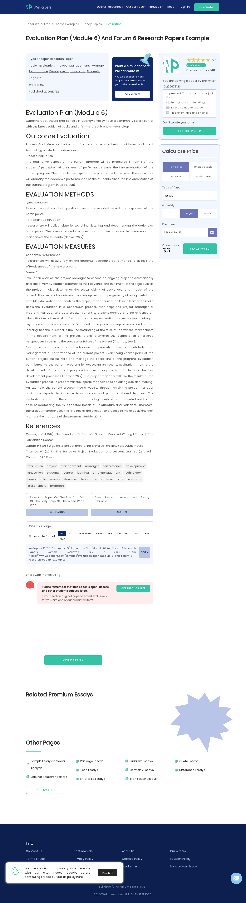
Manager (98, 65)
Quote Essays (189, 761)
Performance (38, 71)
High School (176, 167)
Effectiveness (50, 479)
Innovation (77, 71)
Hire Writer (206, 7)
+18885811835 (136, 887)
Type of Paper (172, 187)
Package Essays (92, 761)
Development (59, 71)
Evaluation (46, 65)
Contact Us (34, 851)
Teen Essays (89, 770)
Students (93, 71)
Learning (83, 473)
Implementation (112, 479)
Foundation (89, 479)
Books (31, 479)
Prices (170, 7)
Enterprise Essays (92, 779)
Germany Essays (142, 770)
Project (62, 65)
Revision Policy (180, 859)
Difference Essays (192, 770)
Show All (45, 790)
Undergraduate (203, 167)
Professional (203, 176)
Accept (107, 872)
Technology (132, 473)
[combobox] (189, 196)
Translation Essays (143, 779)
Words (207, 213)
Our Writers (178, 851)
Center (68, 473)
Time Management (107, 473)
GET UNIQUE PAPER (133, 588)
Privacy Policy (83, 859)
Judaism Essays (141, 761)
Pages (189, 213)
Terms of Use (35, 859)
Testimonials (83, 851)
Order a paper (73, 660)
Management (79, 65)
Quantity (168, 205)
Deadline (168, 224)
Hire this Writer (189, 131)
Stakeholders (36, 486)
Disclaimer (129, 866)
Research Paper (61, 59)
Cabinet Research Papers (49, 777)
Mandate (57, 486)
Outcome (134, 479)
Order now (132, 94)
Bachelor (175, 176)
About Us (128, 851)
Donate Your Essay (183, 866)
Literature (70, 479)
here (79, 877)
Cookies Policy (132, 859)
